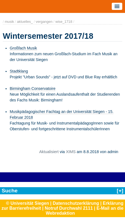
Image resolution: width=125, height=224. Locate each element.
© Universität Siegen (27, 203)
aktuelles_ (25, 22)
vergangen (44, 22)
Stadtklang (19, 71)
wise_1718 (63, 22)
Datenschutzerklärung (76, 203)
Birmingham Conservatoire (32, 88)
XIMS (71, 152)
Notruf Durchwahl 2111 (69, 208)
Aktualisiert (48, 152)
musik (9, 22)
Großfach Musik (23, 48)
